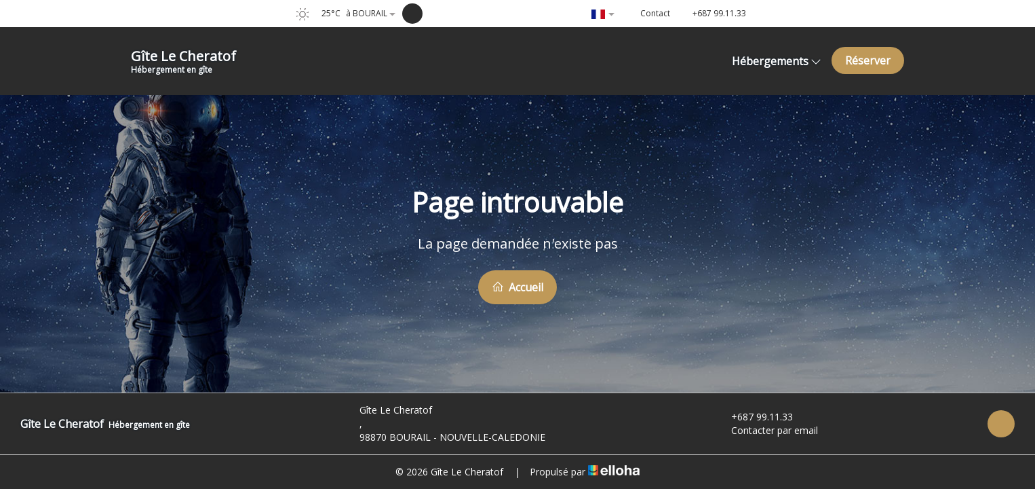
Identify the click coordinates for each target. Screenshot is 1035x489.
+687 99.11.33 (754, 416)
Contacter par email (767, 430)
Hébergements (776, 61)
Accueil (517, 287)
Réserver (868, 60)
